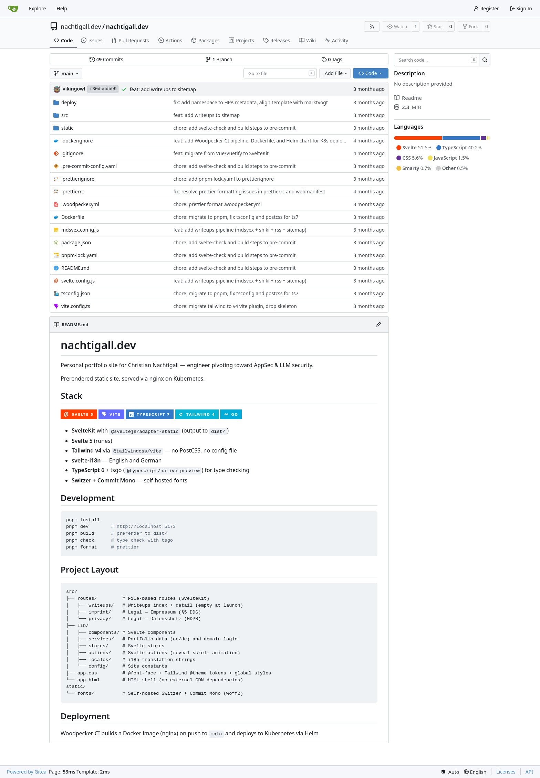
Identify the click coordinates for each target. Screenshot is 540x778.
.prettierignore (77, 178)
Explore (37, 8)
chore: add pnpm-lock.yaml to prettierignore (223, 178)
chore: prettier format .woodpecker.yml (217, 204)
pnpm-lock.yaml (79, 255)
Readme (408, 97)
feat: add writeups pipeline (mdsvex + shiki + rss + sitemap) (239, 229)
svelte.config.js (78, 280)
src (64, 115)
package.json (76, 242)
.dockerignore (77, 140)
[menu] (449, 772)
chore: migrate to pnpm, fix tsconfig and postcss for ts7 (235, 217)
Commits (106, 59)
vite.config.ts (75, 306)
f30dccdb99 (103, 89)
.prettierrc (72, 191)
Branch (219, 59)
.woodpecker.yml (80, 204)
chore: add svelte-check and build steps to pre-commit (234, 128)
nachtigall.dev (81, 26)
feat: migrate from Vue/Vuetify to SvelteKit (221, 153)
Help (61, 8)
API (529, 771)
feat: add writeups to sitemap (162, 89)
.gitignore (72, 153)
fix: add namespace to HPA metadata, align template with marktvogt (250, 102)
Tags (331, 59)
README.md (75, 268)
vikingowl (74, 88)
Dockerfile (72, 217)
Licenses (506, 771)
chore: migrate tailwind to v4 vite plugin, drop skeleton (235, 306)
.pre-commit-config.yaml (89, 166)
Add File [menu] (336, 73)
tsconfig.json (75, 293)
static (67, 128)
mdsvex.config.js (80, 229)
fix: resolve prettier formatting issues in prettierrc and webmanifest (249, 191)
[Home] (13, 8)
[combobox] (280, 73)
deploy (68, 102)
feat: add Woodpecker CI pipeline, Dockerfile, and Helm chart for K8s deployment (265, 140)
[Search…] (484, 59)
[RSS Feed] (372, 26)
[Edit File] (378, 324)
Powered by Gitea (26, 771)
